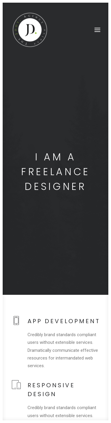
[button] (97, 30)
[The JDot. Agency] (30, 30)
